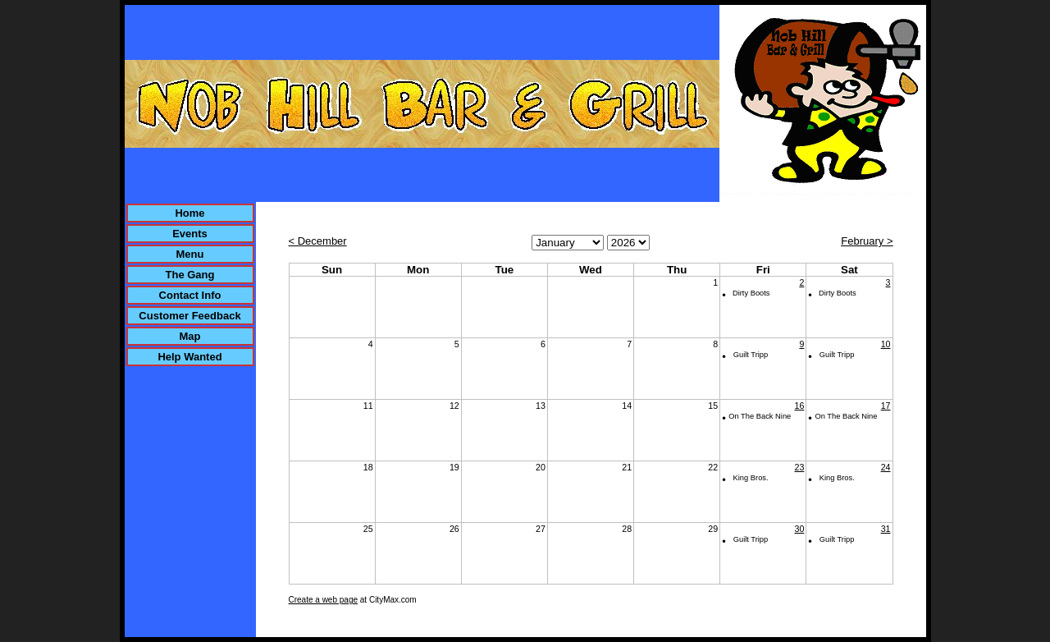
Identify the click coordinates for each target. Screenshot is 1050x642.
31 (886, 529)
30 (799, 529)
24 (886, 467)
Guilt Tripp (751, 355)
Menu (190, 254)
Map (190, 336)
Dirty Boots (751, 293)
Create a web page (323, 599)
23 (799, 467)
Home (189, 213)
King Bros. (751, 478)
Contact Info (190, 295)
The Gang (190, 274)
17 (886, 405)
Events (190, 233)
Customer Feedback (189, 316)
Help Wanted (189, 357)
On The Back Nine (759, 416)
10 (886, 344)
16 (799, 405)
